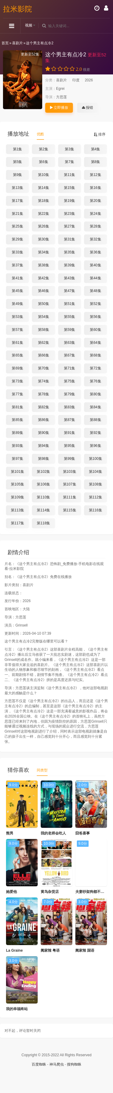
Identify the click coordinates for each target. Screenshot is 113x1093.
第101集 (17, 472)
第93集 (17, 446)
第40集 (95, 265)
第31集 (69, 239)
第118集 (43, 523)
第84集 (95, 407)
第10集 (43, 175)
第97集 (17, 459)
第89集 (17, 433)
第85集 (17, 420)
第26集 (43, 226)
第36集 (95, 252)
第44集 (95, 278)
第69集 (17, 368)
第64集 (95, 343)
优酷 (40, 134)
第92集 (95, 433)
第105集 (17, 484)
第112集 (95, 497)
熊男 (9, 833)
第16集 (95, 188)
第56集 (95, 317)
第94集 (43, 446)
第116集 (95, 510)
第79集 (69, 394)
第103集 (69, 472)
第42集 (43, 278)
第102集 (43, 472)
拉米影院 (17, 9)
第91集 (69, 433)
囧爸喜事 (82, 833)
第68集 (95, 355)
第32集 (95, 239)
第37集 (17, 265)
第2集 (43, 149)
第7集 (69, 162)
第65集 (17, 355)
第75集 (69, 381)
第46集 (43, 291)
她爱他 (11, 892)
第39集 (69, 265)
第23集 (69, 214)
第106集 (43, 484)
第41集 (17, 278)
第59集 (69, 330)
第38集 (43, 265)
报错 (87, 107)
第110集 (43, 497)
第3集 (69, 149)
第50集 (43, 304)
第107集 (69, 484)
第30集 (43, 239)
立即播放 (59, 107)
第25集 (17, 226)
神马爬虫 (56, 1064)
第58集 (43, 330)
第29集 (17, 239)
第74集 (43, 381)
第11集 (69, 175)
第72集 (95, 368)
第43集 (69, 278)
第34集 (43, 252)
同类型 (42, 770)
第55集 (69, 317)
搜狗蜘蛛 (74, 1064)
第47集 (69, 291)
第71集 (69, 368)
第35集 (69, 252)
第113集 (17, 510)
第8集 (95, 162)
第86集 (43, 420)
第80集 (95, 394)
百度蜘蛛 (39, 1064)
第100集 (95, 459)
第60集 (95, 330)
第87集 (69, 420)
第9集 (17, 175)
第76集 (95, 381)
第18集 (43, 201)
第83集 (69, 407)
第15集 (69, 188)
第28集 (95, 226)
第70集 (43, 368)
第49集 (17, 304)
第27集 (69, 226)
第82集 (43, 407)
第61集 (17, 343)
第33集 (17, 252)
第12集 (95, 175)
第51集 (69, 304)
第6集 (43, 162)
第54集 (43, 317)
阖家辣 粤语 (50, 950)
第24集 (95, 214)
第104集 (95, 472)
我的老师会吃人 (53, 833)
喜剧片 (17, 43)
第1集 (17, 149)
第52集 (95, 304)
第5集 (17, 162)
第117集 (17, 523)
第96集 (95, 446)
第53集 (17, 317)
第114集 (43, 510)
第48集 (95, 291)
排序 (99, 134)
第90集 (43, 433)
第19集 (69, 201)
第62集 (43, 343)
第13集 (17, 188)
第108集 (95, 484)
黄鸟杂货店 (50, 892)
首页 (5, 43)
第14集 (43, 188)
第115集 (69, 510)
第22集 (43, 214)
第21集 (17, 214)
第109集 (17, 497)
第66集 (43, 355)
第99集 (69, 459)
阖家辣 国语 (84, 950)
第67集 (69, 355)
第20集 (95, 201)
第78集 (43, 394)
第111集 (69, 497)
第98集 (43, 459)
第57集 (17, 330)
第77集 (17, 394)
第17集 (17, 201)
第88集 (95, 420)
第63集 (69, 343)
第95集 (69, 446)
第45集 (17, 291)
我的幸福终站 (17, 1009)
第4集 (95, 149)
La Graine (14, 950)
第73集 (17, 381)
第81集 (17, 407)
